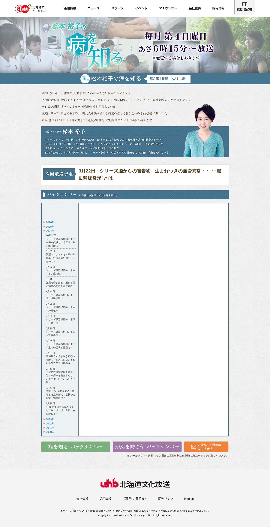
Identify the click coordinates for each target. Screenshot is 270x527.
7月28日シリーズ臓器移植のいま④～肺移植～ (60, 307)
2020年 (50, 431)
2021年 (50, 427)
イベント (141, 8)
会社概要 (195, 8)
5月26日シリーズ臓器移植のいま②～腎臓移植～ (60, 332)
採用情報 (218, 8)
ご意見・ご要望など (135, 499)
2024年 (50, 230)
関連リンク (165, 499)
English (189, 499)
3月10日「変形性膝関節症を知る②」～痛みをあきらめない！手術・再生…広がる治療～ (60, 375)
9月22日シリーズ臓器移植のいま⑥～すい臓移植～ (60, 270)
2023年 (50, 419)
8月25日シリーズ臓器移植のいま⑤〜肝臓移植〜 (59, 295)
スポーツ (117, 8)
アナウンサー (168, 8)
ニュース (94, 8)
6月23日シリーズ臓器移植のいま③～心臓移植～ (60, 319)
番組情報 (70, 8)
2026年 (50, 222)
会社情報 (82, 499)
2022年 (50, 423)
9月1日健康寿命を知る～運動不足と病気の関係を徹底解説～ (60, 282)
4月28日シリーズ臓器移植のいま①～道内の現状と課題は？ (60, 344)
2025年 (50, 226)
